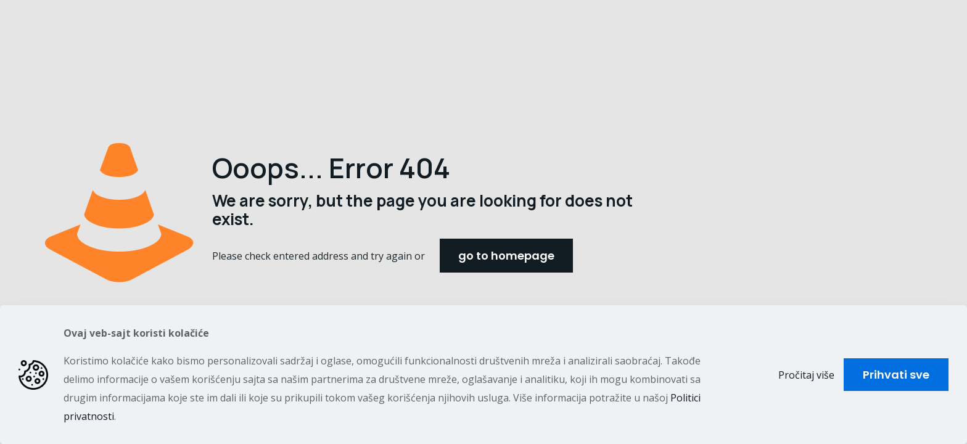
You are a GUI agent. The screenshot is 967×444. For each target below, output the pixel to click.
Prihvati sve (896, 374)
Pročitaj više (806, 375)
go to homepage (506, 255)
